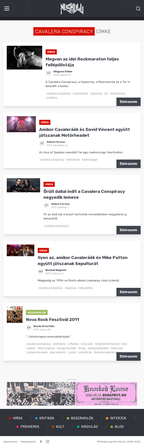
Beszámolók (37, 312)
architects (59, 343)
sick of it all (85, 352)
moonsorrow (117, 93)
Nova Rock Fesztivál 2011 (52, 319)
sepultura (70, 287)
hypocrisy (96, 93)
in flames (73, 343)
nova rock (87, 343)
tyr (106, 93)
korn (124, 343)
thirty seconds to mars (107, 352)
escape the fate (66, 348)
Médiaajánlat (28, 441)
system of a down (37, 352)
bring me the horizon (107, 343)
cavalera (51, 97)
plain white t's (58, 352)
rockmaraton (80, 93)
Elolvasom (128, 102)
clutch (72, 352)
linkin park (117, 348)
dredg (81, 348)
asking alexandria (98, 348)
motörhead (73, 159)
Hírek (51, 51)
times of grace (46, 348)
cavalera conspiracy (58, 93)
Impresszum (10, 441)
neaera (31, 348)
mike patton (86, 287)
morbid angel (89, 159)
